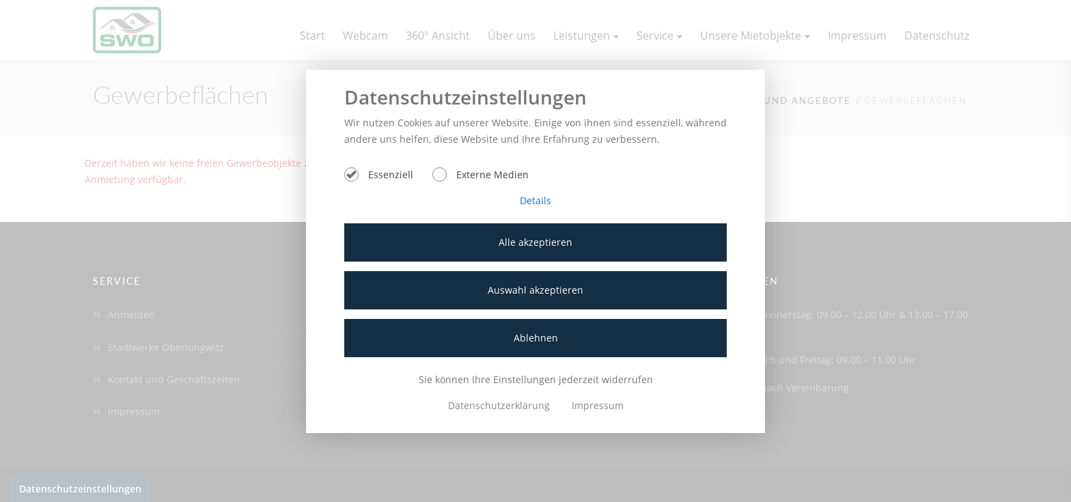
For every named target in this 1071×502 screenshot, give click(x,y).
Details (535, 200)
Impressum (598, 405)
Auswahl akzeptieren (535, 289)
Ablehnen (536, 337)
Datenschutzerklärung (500, 405)
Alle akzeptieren (535, 242)
